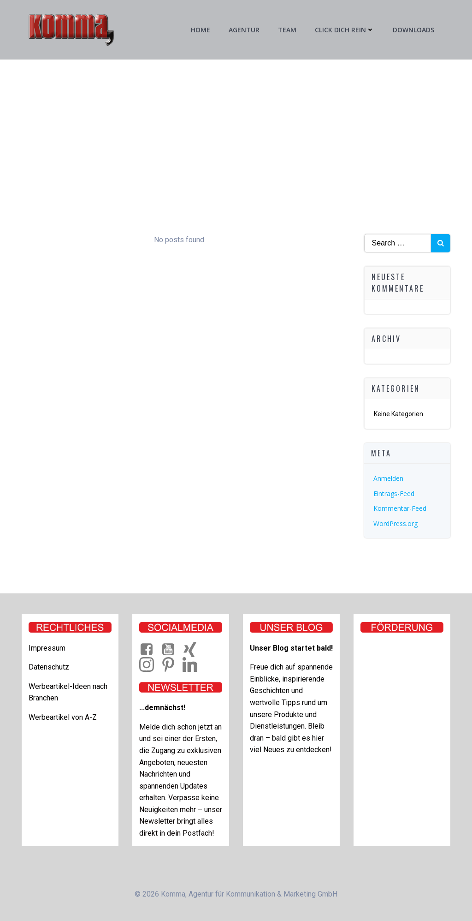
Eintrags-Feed (393, 493)
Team (287, 29)
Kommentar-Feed (399, 508)
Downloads (413, 29)
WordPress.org (395, 523)
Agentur (244, 29)
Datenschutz (49, 667)
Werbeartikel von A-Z (63, 717)
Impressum (47, 648)
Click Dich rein (344, 29)
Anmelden (388, 478)
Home (200, 29)
